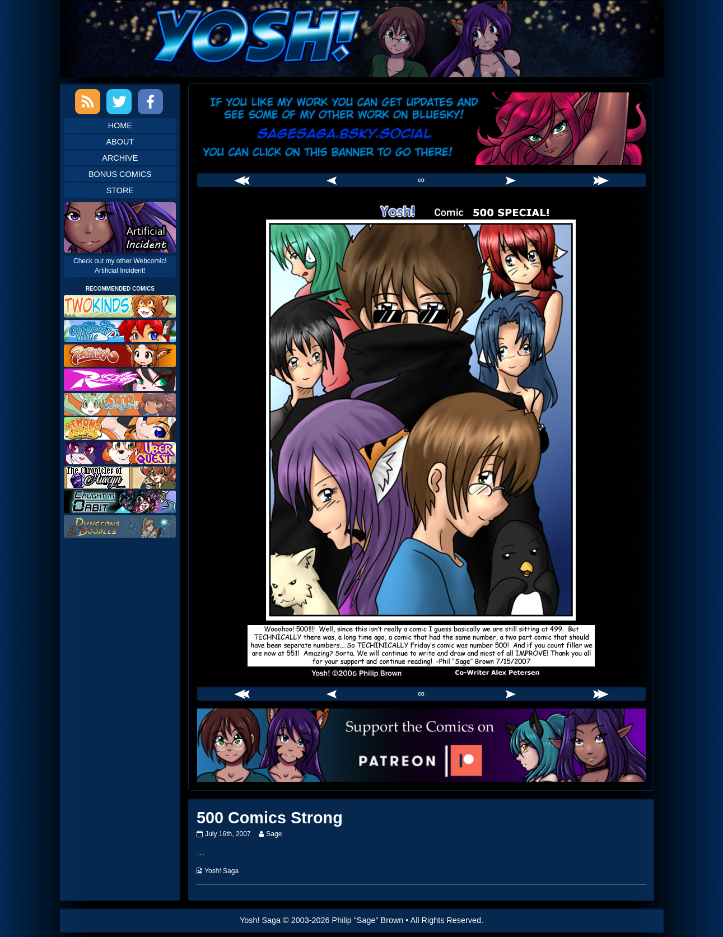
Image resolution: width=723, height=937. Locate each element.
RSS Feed (87, 101)
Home (120, 125)
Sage (273, 834)
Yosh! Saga (221, 871)
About (120, 141)
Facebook (150, 101)
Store (120, 190)
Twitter (119, 101)
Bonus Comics (120, 174)
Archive (120, 157)
